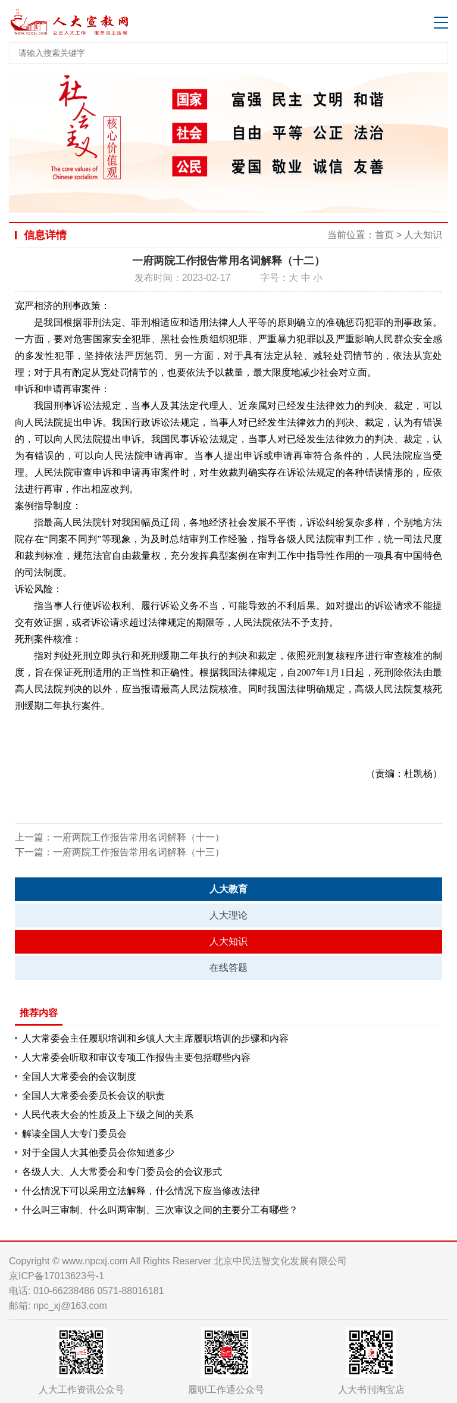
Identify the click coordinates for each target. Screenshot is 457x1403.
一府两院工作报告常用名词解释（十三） (138, 852)
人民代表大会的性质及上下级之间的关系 (107, 1115)
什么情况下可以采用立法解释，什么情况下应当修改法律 (141, 1191)
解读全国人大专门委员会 (74, 1134)
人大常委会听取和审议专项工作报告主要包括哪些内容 (136, 1057)
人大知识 (423, 235)
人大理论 (228, 915)
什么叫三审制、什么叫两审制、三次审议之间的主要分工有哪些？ (160, 1210)
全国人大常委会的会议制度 (79, 1076)
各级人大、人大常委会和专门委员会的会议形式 (122, 1172)
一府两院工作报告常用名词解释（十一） (138, 837)
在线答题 (228, 968)
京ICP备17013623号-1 (56, 1276)
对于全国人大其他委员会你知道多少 (98, 1153)
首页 (384, 235)
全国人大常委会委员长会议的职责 (93, 1095)
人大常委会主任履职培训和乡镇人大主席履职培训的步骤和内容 (155, 1038)
